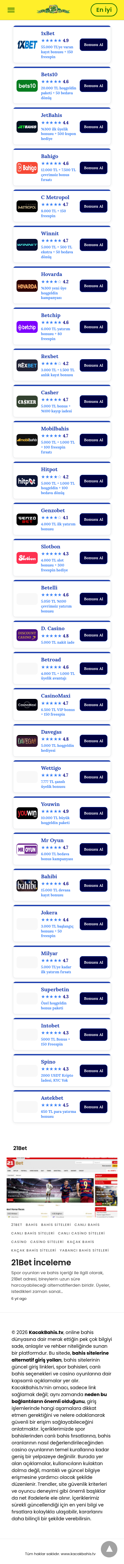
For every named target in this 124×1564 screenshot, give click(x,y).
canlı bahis (87, 1224)
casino (19, 1241)
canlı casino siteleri (81, 1233)
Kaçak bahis (80, 1241)
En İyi (104, 10)
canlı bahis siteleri (33, 1233)
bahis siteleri (56, 1224)
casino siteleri (47, 1241)
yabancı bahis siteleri (84, 1250)
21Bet (16, 1224)
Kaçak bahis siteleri (34, 1250)
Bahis (32, 1224)
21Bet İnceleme (41, 1262)
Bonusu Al (93, 44)
